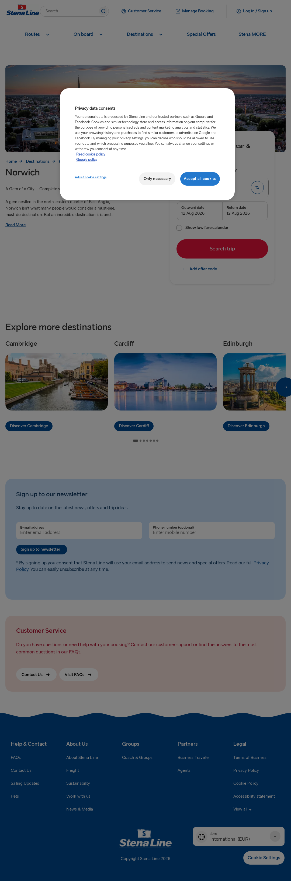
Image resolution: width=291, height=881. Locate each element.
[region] (147, 144)
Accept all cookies (200, 178)
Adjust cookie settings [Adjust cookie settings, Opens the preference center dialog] (91, 177)
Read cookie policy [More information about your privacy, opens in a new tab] (90, 154)
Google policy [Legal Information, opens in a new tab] (86, 160)
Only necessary (157, 178)
